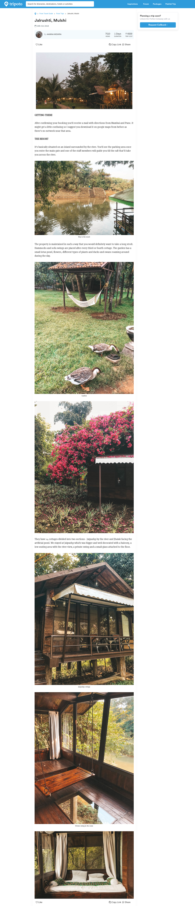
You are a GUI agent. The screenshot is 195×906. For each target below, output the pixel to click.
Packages (157, 4)
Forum (146, 4)
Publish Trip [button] (171, 4)
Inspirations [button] (133, 4)
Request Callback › (157, 25)
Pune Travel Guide (46, 14)
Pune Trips (60, 14)
